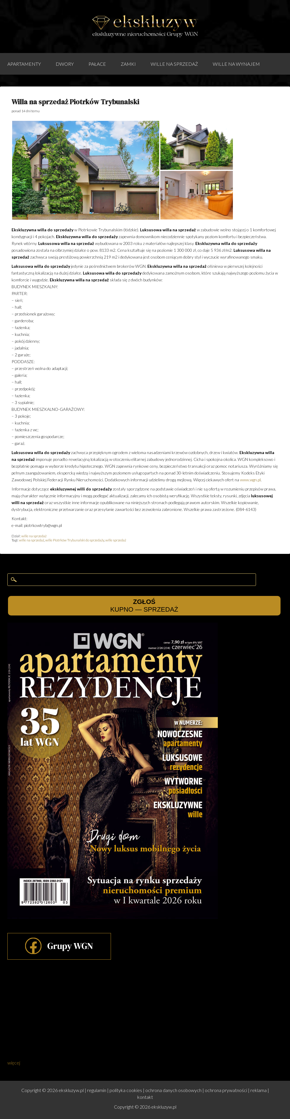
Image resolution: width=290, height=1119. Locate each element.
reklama (258, 1090)
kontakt (145, 1097)
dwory (65, 64)
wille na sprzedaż (174, 64)
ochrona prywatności (226, 1090)
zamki (128, 64)
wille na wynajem (236, 64)
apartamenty (24, 64)
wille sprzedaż (115, 540)
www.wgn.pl (250, 479)
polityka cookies (125, 1090)
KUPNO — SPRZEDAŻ (144, 605)
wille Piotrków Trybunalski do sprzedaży (74, 540)
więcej (13, 1062)
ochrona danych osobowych (173, 1090)
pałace (97, 64)
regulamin (96, 1090)
